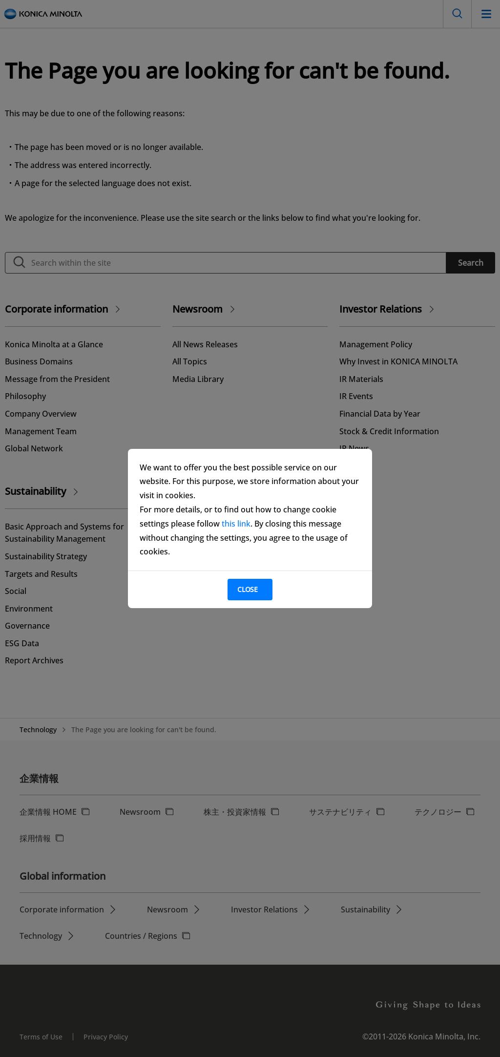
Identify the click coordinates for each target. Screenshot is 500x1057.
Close (247, 589)
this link (236, 523)
